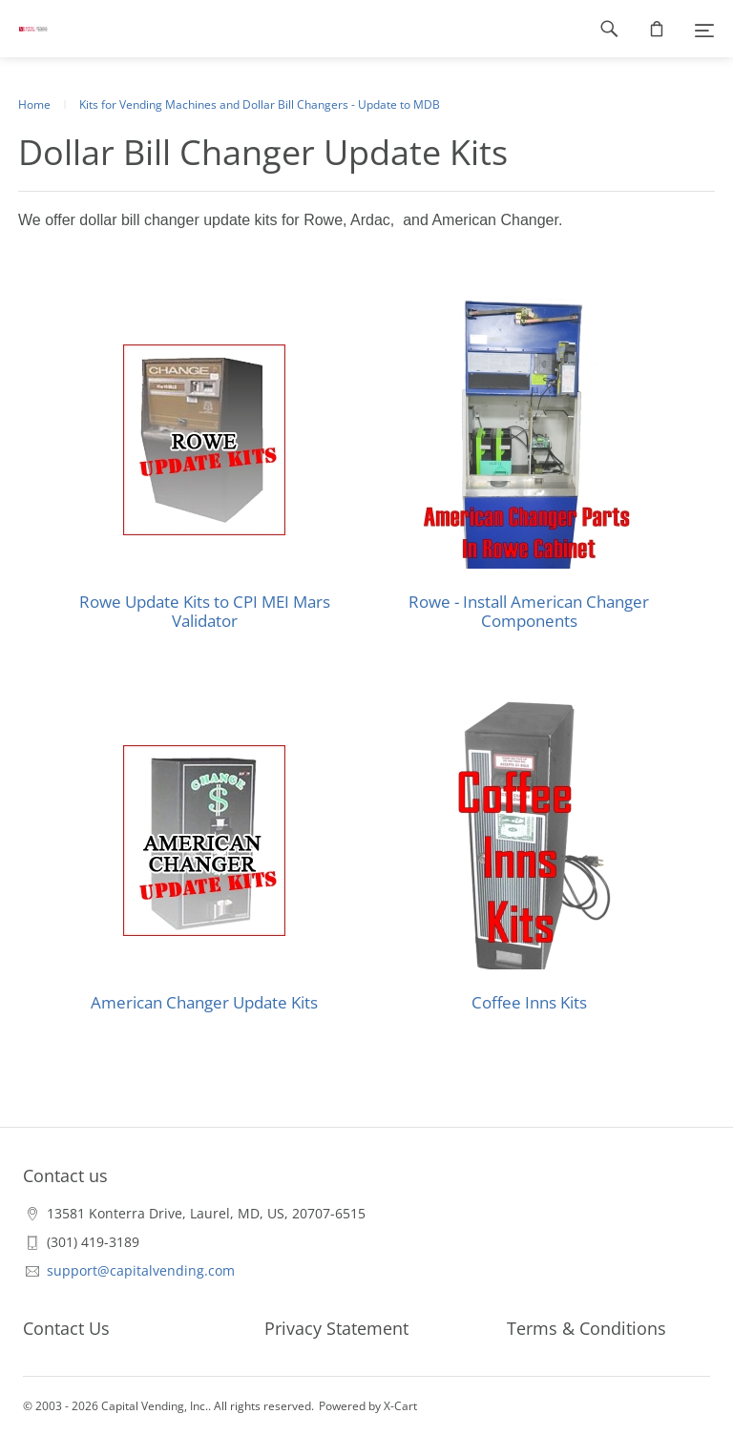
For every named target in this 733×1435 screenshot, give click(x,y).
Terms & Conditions (586, 1328)
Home (34, 104)
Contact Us (66, 1328)
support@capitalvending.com (141, 1270)
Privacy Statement (336, 1328)
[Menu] (704, 28)
